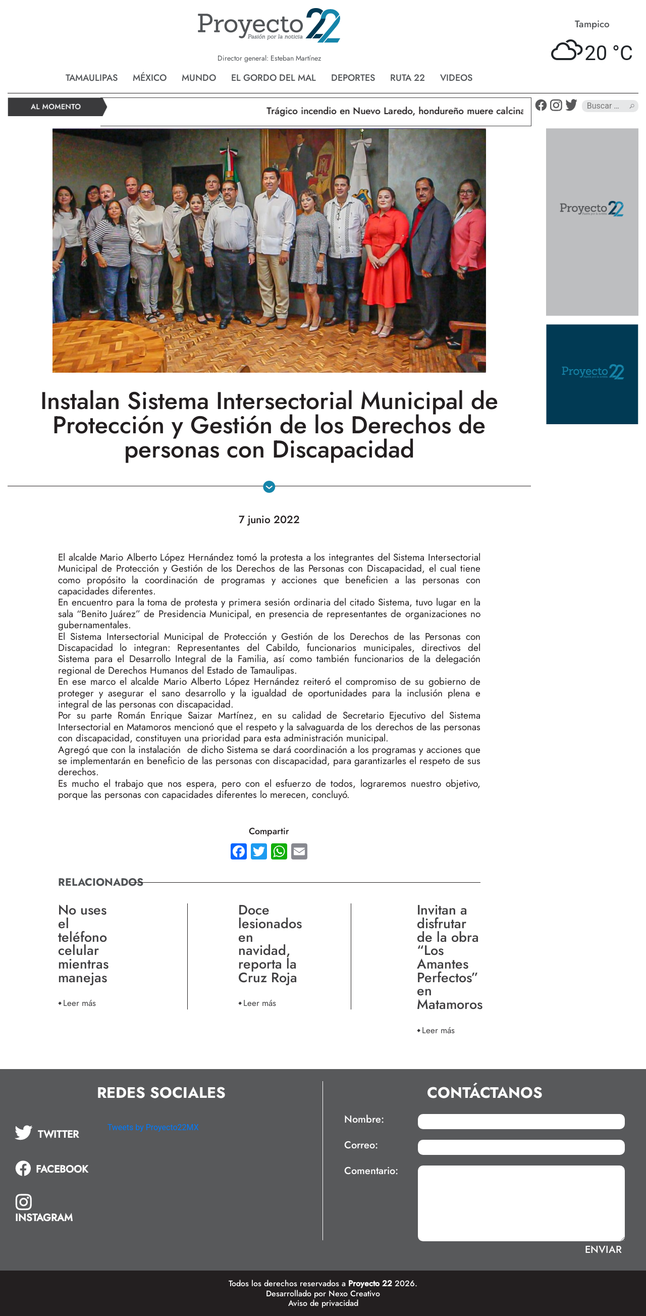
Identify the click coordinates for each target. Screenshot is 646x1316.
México (150, 77)
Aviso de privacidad (323, 1303)
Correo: (361, 1145)
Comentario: (371, 1171)
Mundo (199, 77)
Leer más (79, 1002)
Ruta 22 (407, 77)
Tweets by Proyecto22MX (153, 1127)
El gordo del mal (273, 77)
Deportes (353, 77)
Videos (456, 77)
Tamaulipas (92, 77)
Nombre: (364, 1119)
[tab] (54, 1133)
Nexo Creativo (354, 1293)
